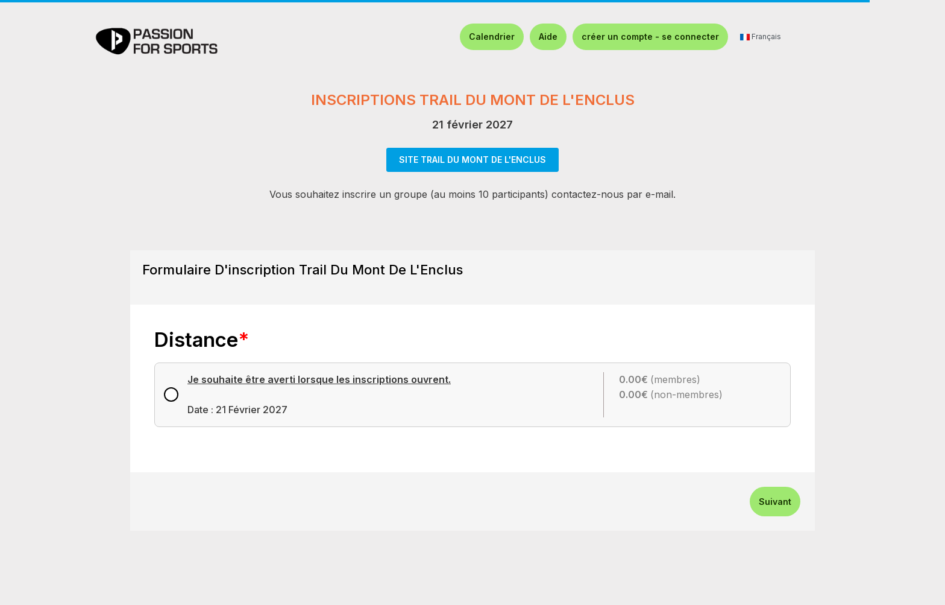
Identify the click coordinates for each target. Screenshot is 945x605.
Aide (548, 36)
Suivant (775, 501)
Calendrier (492, 36)
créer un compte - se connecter (650, 36)
